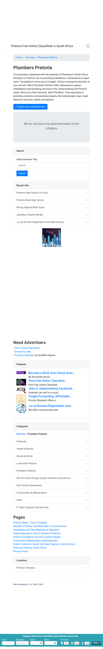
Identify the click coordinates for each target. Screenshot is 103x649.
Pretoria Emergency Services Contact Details (37, 537)
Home (19, 57)
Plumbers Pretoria (47, 57)
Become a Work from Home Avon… (51, 373)
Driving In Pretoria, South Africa (29, 547)
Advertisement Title (26, 159)
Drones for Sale (23, 351)
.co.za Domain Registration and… (50, 406)
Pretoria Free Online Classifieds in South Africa (42, 46)
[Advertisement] (51, 21)
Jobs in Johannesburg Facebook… (51, 388)
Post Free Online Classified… (47, 380)
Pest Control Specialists (27, 348)
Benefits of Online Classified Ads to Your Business (39, 526)
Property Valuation (24, 355)
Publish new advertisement (30, 106)
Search (22, 173)
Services (30, 57)
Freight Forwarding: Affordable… (49, 396)
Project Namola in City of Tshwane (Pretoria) (36, 533)
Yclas (30, 584)
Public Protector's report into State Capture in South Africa (44, 544)
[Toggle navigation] (88, 46)
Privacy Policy (20, 551)
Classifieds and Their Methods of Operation (36, 529)
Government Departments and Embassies (35, 540)
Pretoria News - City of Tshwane (30, 522)
